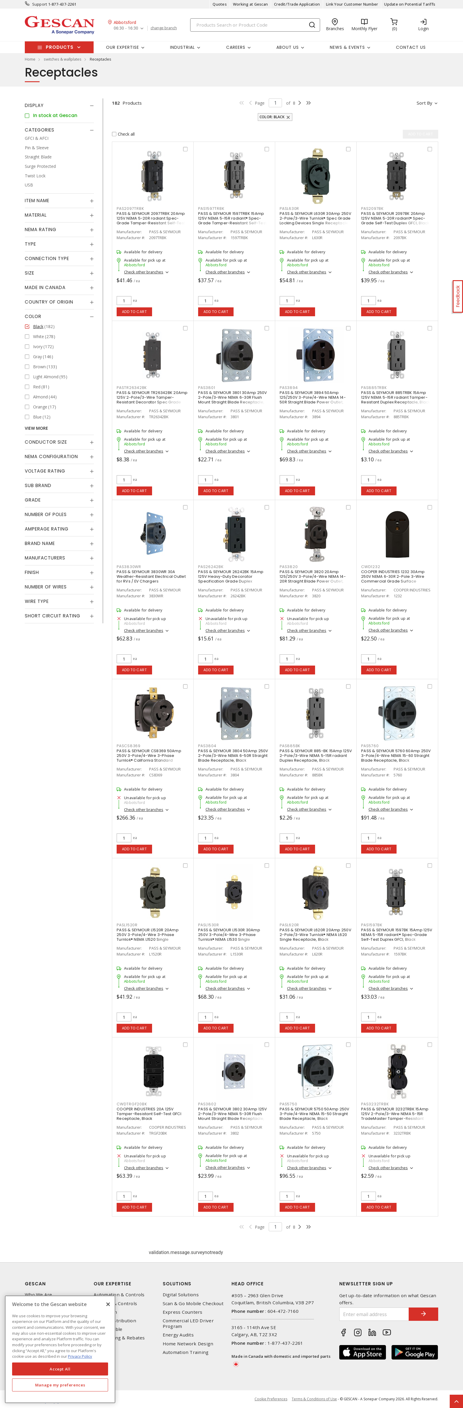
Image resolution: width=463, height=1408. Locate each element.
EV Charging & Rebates (119, 1338)
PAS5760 (370, 745)
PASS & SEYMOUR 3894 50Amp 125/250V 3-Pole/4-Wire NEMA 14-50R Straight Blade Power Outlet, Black (313, 399)
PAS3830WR (129, 566)
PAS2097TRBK (130, 208)
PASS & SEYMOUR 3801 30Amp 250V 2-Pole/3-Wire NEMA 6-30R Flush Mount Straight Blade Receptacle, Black (232, 399)
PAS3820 (289, 566)
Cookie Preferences (271, 1399)
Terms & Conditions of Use (314, 1398)
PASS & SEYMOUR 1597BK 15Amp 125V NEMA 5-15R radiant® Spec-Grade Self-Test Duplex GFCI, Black (396, 934)
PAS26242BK (211, 566)
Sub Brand (38, 485)
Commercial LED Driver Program (188, 1323)
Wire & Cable (108, 1329)
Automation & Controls (119, 1294)
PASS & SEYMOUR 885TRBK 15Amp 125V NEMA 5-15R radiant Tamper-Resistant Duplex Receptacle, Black (395, 397)
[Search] (255, 25)
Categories (39, 130)
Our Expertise (112, 1284)
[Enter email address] (374, 1314)
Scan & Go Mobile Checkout (193, 1303)
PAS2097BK (372, 208)
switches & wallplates (62, 59)
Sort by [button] (424, 103)
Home (30, 59)
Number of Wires (46, 587)
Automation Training (186, 1352)
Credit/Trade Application (297, 4)
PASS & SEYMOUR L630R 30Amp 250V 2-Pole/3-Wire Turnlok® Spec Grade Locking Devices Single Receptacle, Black (315, 220)
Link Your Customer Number (352, 4)
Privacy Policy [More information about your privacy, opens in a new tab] (80, 1356)
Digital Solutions (181, 1294)
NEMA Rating (40, 229)
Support (39, 4)
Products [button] (60, 47)
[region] (60, 1349)
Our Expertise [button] (122, 47)
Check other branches (143, 272)
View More (36, 428)
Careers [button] (235, 47)
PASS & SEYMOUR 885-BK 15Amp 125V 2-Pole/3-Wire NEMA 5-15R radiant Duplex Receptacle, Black (316, 755)
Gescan (35, 1284)
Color (33, 316)
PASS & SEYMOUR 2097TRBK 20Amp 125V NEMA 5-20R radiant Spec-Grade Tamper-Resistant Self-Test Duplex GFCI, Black (151, 220)
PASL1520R (127, 924)
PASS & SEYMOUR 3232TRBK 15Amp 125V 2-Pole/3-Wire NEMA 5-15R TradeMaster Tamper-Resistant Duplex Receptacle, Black (394, 1116)
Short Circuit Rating (52, 616)
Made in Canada (45, 287)
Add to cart (134, 311)
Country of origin (49, 302)
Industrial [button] (182, 47)
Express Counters (183, 1312)
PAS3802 (207, 1104)
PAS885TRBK (374, 387)
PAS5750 (288, 1104)
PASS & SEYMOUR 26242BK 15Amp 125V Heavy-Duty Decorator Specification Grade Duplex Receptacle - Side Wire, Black (230, 578)
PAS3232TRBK (375, 1104)
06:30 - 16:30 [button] (126, 28)
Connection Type (47, 258)
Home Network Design (188, 1344)
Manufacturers (45, 558)
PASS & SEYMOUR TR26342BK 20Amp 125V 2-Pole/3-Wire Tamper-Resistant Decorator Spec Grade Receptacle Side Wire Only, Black (152, 399)
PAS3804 (207, 745)
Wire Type (37, 601)
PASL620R (289, 924)
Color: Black (272, 116)
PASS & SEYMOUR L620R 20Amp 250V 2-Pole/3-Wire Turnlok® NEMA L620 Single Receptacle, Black (315, 934)
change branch (164, 28)
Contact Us (411, 47)
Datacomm (105, 1312)
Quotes (220, 4)
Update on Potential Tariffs (409, 4)
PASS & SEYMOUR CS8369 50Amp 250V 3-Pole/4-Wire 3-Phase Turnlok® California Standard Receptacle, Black (149, 758)
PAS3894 (289, 387)
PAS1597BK (371, 924)
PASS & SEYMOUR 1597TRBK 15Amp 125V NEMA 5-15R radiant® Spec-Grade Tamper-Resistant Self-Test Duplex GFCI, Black (232, 220)
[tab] (59, 105)
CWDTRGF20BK (132, 1104)
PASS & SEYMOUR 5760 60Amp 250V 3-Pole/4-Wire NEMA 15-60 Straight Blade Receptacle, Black (396, 755)
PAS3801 (206, 387)
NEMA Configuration (51, 456)
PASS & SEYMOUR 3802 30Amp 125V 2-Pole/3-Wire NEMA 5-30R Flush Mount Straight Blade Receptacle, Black (232, 1116)
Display (34, 105)
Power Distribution (115, 1320)
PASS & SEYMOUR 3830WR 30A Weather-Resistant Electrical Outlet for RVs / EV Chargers (151, 576)
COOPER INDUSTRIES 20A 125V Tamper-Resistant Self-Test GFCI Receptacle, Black (149, 1114)
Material (36, 215)
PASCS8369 (129, 745)
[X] (108, 1304)
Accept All (60, 1369)
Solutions (177, 1284)
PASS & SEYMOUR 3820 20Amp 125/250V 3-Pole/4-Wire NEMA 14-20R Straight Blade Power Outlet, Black (313, 578)
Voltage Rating (45, 471)
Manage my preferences (60, 1385)
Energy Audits (178, 1335)
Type (30, 244)
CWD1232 (370, 566)
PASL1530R (208, 924)
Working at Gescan (250, 4)
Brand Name (40, 543)
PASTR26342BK (132, 387)
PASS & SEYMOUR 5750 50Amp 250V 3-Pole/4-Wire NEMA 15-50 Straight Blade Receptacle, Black (315, 1114)
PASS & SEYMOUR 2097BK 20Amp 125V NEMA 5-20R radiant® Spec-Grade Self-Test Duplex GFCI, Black (395, 218)
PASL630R (289, 208)
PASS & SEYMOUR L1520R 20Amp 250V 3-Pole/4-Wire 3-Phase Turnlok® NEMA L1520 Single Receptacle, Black (148, 937)
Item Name (37, 200)
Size (29, 273)
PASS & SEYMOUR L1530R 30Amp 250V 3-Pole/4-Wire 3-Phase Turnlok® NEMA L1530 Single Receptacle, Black (229, 937)
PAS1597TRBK (211, 208)
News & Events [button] (347, 47)
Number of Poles (46, 514)
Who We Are (38, 1294)
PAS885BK (290, 745)
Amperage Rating (47, 529)
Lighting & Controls (115, 1303)
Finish (32, 572)
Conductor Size (46, 442)
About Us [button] (287, 47)
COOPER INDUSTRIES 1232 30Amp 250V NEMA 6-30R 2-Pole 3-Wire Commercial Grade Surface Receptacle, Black (393, 578)
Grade (33, 500)
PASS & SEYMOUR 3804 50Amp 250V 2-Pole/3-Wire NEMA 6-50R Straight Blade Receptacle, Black (233, 755)
